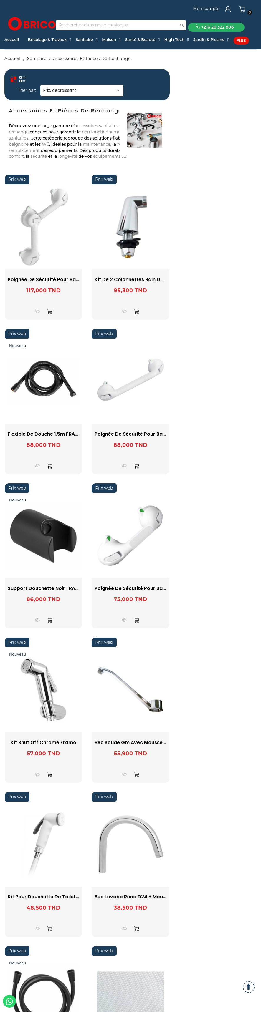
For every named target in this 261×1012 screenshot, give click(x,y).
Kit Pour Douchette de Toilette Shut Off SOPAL (63, 896)
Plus (241, 40)
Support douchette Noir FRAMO (45, 588)
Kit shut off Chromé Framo (43, 742)
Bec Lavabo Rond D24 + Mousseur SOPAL (144, 896)
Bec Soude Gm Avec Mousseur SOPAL (139, 742)
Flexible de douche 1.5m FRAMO (45, 434)
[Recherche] (121, 25)
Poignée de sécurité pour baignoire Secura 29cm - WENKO (165, 588)
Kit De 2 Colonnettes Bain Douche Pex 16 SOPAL (151, 279)
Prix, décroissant (81, 90)
